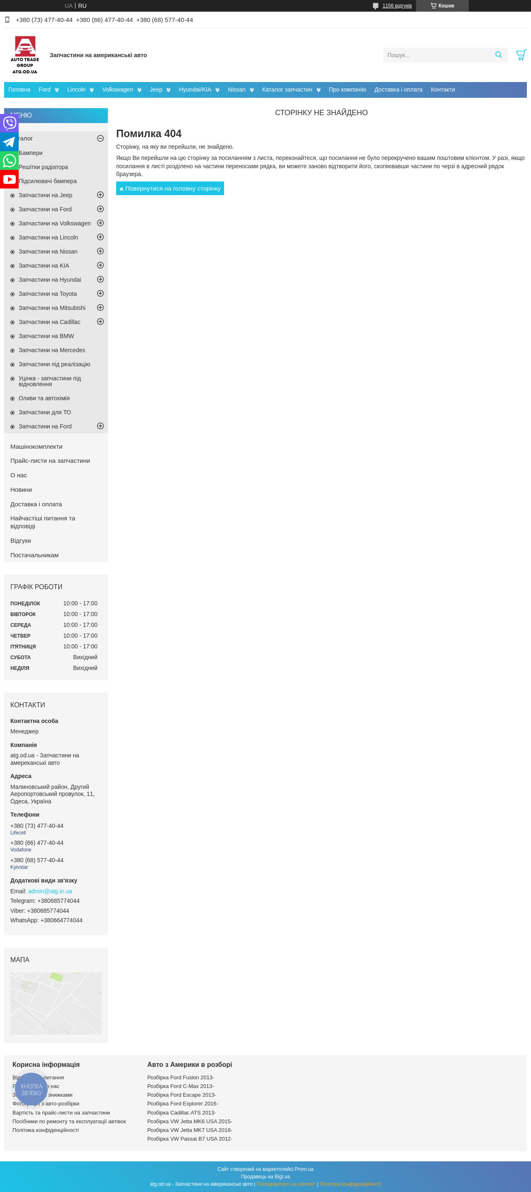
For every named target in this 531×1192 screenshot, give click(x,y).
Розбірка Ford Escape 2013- (181, 1095)
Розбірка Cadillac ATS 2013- (181, 1113)
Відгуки (20, 540)
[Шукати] (498, 55)
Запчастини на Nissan (48, 251)
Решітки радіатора (43, 167)
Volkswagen (117, 89)
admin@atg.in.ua (50, 891)
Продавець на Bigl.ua (265, 1177)
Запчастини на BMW (46, 336)
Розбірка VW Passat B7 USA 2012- (190, 1139)
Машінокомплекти (36, 446)
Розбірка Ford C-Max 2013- (180, 1086)
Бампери (31, 153)
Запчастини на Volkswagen (55, 223)
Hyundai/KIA (195, 89)
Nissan (237, 89)
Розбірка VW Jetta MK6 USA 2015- (189, 1121)
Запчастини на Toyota (48, 293)
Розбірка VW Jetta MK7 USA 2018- (189, 1130)
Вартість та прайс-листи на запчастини (61, 1113)
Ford (45, 89)
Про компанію (347, 89)
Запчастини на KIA (44, 265)
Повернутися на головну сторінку (173, 188)
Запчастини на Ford (45, 209)
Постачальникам (34, 555)
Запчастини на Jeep (45, 195)
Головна (19, 89)
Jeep (156, 89)
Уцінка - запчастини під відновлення (50, 381)
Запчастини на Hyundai (50, 279)
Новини (21, 489)
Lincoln (76, 89)
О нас (18, 475)
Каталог (21, 138)
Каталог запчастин (287, 89)
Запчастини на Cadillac (49, 322)
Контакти (443, 89)
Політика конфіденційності (45, 1130)
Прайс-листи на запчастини (50, 460)
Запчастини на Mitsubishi (52, 308)
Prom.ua (304, 1169)
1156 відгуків (397, 6)
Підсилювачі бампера (48, 181)
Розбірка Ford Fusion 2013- (180, 1077)
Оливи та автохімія (44, 398)
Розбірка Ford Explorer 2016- (182, 1103)
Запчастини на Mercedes (52, 350)
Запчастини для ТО (45, 412)
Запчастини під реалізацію (54, 364)
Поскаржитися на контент (286, 1184)
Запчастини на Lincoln (48, 237)
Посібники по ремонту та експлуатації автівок (69, 1121)
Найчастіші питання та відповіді (42, 522)
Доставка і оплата (399, 89)
